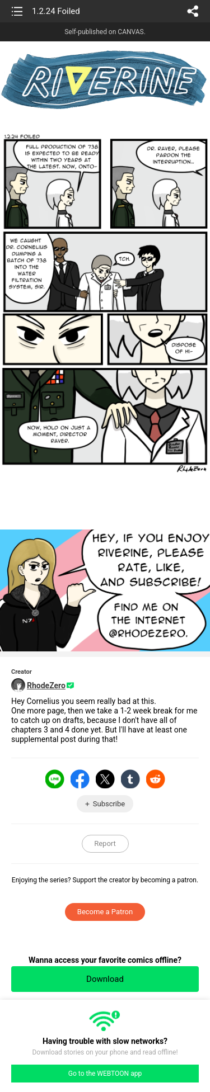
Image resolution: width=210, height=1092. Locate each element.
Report (105, 843)
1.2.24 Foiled (56, 11)
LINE (54, 778)
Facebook (80, 778)
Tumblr (130, 778)
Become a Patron (105, 911)
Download (105, 979)
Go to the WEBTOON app (105, 1073)
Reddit (155, 778)
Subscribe (109, 804)
